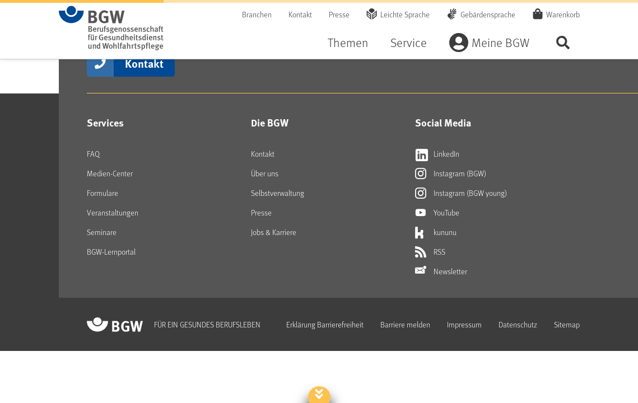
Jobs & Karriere (273, 232)
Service (408, 42)
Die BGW (269, 122)
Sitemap (567, 324)
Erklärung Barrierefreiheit (325, 324)
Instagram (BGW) (450, 173)
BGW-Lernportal (111, 251)
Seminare (102, 232)
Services (105, 122)
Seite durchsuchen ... (563, 42)
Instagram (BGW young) (461, 193)
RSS (430, 251)
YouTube (437, 212)
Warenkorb (563, 14)
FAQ (93, 153)
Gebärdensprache (487, 14)
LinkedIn (437, 154)
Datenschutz (518, 324)
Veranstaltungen (112, 212)
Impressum (464, 324)
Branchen (257, 14)
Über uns (264, 173)
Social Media (443, 122)
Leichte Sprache (405, 14)
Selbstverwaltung (277, 193)
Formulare (102, 193)
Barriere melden (405, 324)
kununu (436, 232)
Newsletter (441, 271)
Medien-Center (110, 173)
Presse (339, 14)
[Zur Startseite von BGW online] (111, 28)
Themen (348, 42)
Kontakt (300, 14)
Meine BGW (500, 42)
